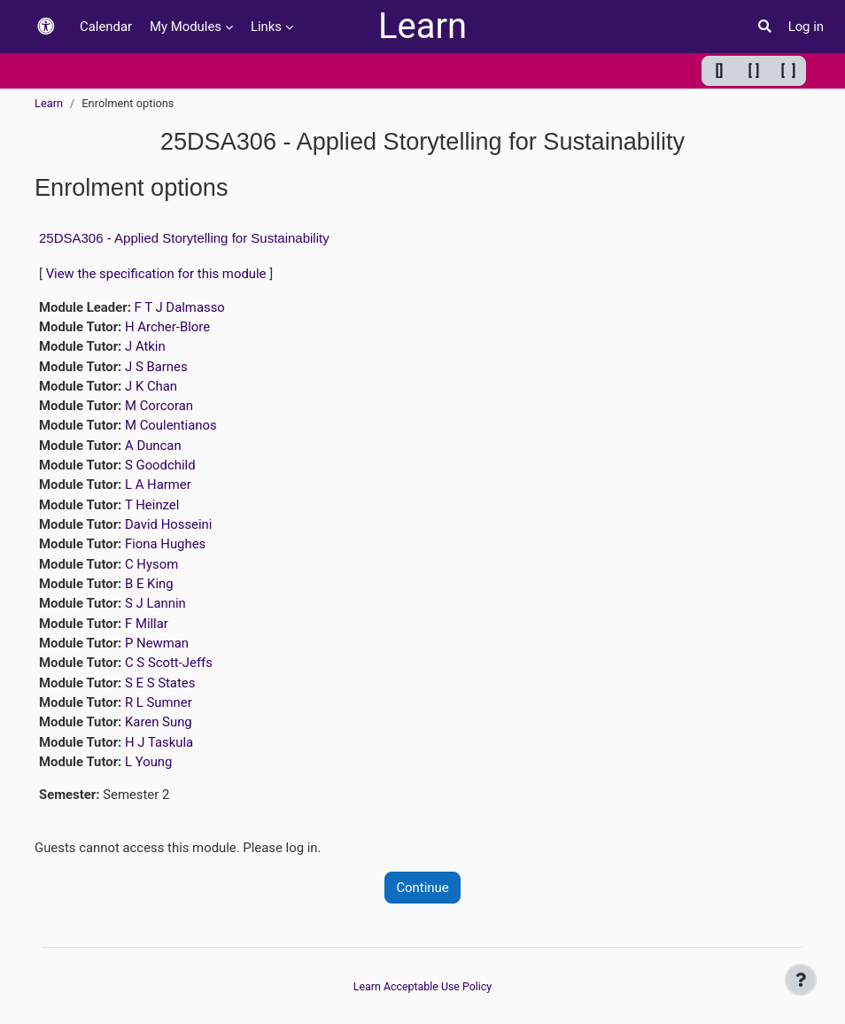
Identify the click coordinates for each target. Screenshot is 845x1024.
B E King (149, 584)
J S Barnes (156, 367)
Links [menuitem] (266, 27)
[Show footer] (801, 980)
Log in (806, 27)
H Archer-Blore (167, 327)
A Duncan (153, 446)
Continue (422, 888)
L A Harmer (158, 485)
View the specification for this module (156, 274)
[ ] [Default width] (754, 70)
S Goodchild (160, 465)
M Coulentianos (171, 425)
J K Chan (151, 386)
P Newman (157, 643)
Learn (422, 26)
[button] (46, 27)
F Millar (146, 624)
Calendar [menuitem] (106, 27)
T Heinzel (152, 505)
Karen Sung (158, 722)
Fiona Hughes (165, 544)
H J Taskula (159, 742)
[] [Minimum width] (720, 70)
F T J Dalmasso (180, 307)
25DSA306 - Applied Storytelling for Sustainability (184, 237)
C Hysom (151, 564)
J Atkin (145, 346)
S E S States (160, 683)
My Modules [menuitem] (185, 27)
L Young (148, 762)
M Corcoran (159, 406)
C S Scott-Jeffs (169, 663)
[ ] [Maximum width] (788, 70)
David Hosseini (168, 524)
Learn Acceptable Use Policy (422, 986)
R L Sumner (158, 702)
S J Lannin (155, 603)
